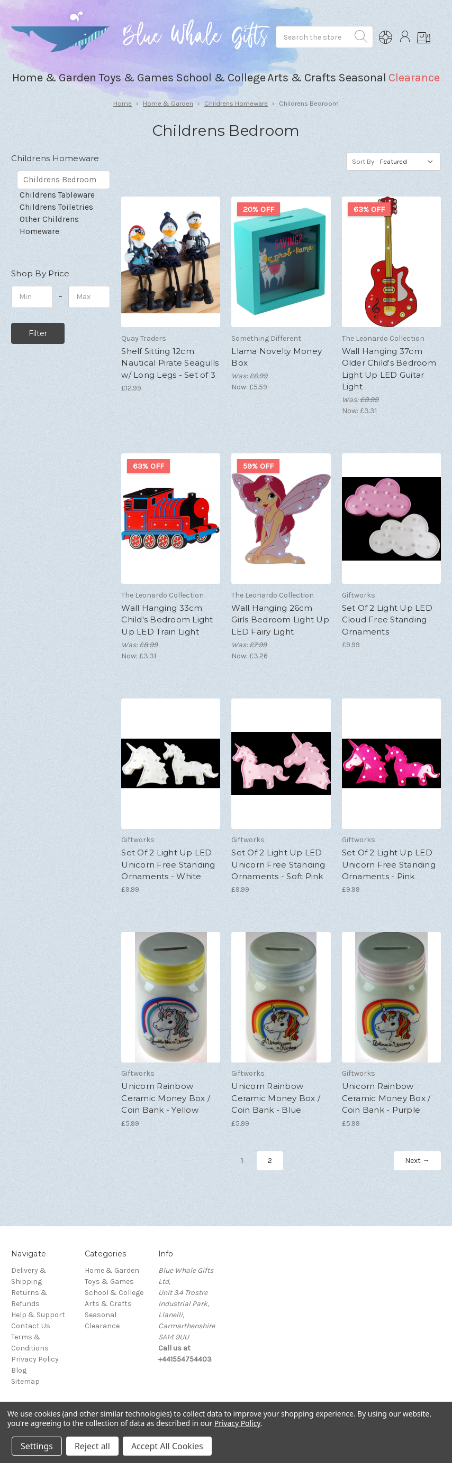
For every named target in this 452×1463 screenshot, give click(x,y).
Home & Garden (168, 103)
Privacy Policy (35, 1359)
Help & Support (38, 1314)
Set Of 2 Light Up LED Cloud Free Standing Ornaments (387, 620)
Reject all (92, 1446)
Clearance (414, 78)
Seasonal (100, 1314)
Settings (37, 1446)
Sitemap (25, 1381)
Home (122, 103)
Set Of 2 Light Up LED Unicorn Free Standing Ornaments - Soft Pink (278, 864)
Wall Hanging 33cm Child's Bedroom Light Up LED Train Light (167, 620)
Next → (417, 1160)
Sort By (363, 161)
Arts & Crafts (108, 1303)
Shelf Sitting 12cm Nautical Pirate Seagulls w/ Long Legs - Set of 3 (170, 363)
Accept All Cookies (167, 1446)
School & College (114, 1292)
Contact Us (30, 1325)
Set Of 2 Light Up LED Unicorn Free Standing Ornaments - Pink (389, 864)
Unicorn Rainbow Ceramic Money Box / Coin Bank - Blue (275, 1098)
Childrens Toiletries (56, 207)
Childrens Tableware (57, 195)
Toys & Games (109, 1281)
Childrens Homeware (236, 103)
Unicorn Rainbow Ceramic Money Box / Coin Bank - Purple (386, 1098)
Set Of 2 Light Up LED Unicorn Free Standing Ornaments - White (168, 864)
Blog (18, 1370)
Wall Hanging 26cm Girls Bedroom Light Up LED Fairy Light (280, 620)
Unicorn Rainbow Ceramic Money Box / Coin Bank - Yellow (165, 1098)
